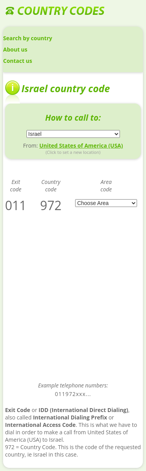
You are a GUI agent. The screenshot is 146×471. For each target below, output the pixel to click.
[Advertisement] (73, 302)
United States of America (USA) (81, 145)
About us (15, 49)
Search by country (27, 38)
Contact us (17, 60)
